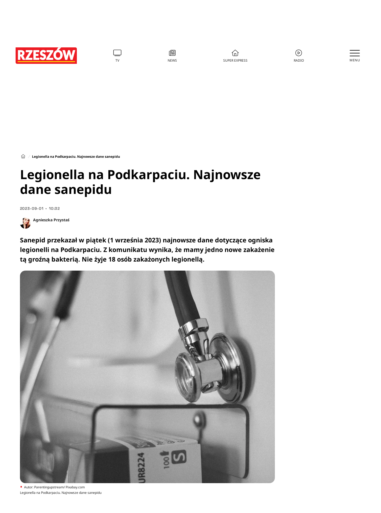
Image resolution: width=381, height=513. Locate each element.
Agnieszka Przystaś (51, 219)
